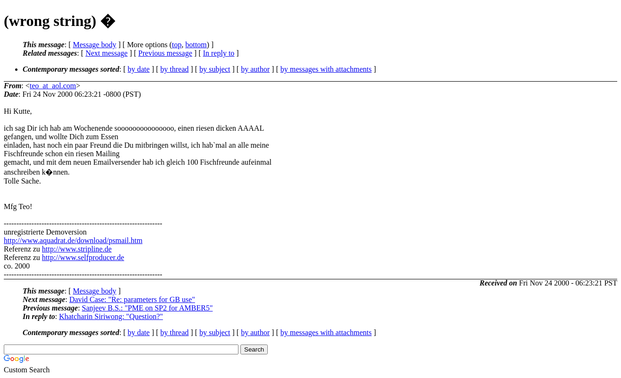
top (176, 45)
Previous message (165, 53)
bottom (195, 45)
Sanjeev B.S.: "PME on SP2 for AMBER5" (147, 308)
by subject (214, 69)
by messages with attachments (326, 69)
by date (139, 69)
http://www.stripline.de (76, 249)
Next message (106, 53)
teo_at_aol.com (53, 86)
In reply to (219, 53)
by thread (175, 69)
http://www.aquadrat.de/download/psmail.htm (73, 240)
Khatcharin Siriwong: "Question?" (111, 316)
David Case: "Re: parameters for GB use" (132, 299)
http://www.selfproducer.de (83, 257)
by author (255, 69)
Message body (94, 45)
